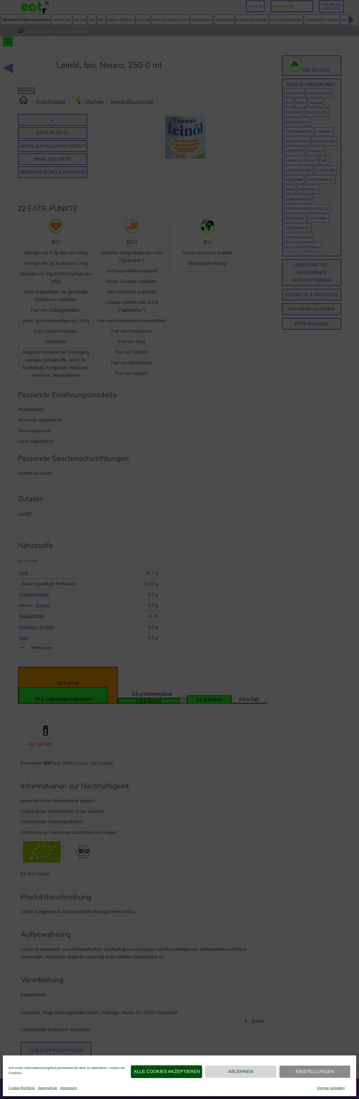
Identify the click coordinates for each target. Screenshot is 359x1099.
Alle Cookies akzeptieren (167, 1071)
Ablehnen (240, 1071)
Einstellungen (315, 1071)
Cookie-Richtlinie (21, 1088)
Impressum (68, 1088)
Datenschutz (47, 1088)
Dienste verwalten (331, 1088)
